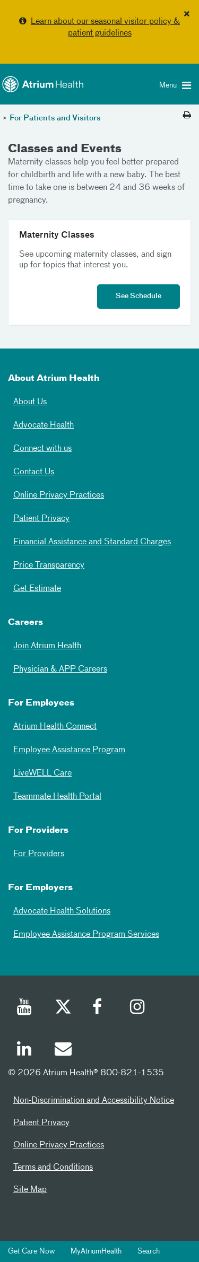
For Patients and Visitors (55, 118)
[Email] (62, 1050)
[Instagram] (138, 1008)
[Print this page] (187, 116)
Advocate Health (43, 425)
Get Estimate (37, 589)
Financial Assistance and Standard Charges (92, 542)
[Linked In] (25, 1050)
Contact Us (33, 472)
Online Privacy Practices (58, 495)
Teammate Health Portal (57, 797)
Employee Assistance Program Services (86, 934)
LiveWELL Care (42, 773)
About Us (30, 402)
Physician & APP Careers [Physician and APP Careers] (60, 669)
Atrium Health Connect (55, 727)
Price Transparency (48, 565)
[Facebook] (100, 1008)
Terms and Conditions (53, 1167)
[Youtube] (25, 1008)
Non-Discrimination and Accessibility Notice (93, 1100)
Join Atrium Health (47, 646)
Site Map (30, 1190)
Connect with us (42, 449)
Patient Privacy (41, 519)
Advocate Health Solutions (61, 911)
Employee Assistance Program (69, 750)
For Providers (38, 854)
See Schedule (138, 296)
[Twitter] (62, 1008)
